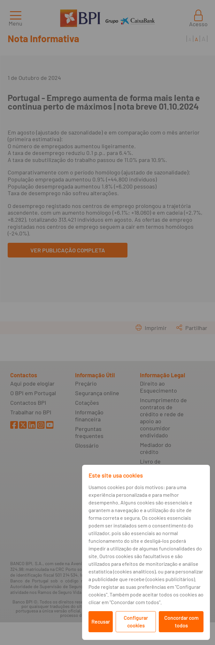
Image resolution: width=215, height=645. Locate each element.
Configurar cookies (136, 621)
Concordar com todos (181, 621)
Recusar (100, 621)
